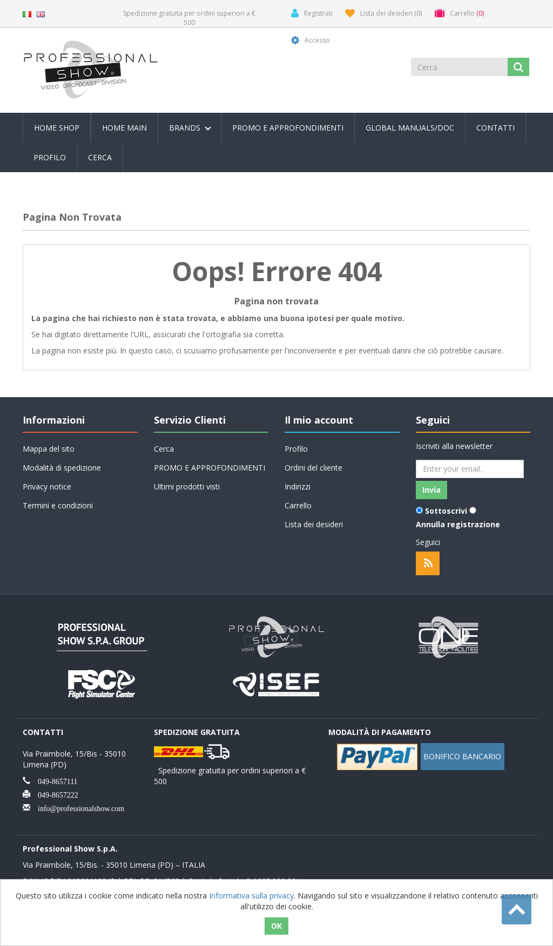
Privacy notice (47, 486)
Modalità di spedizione (62, 467)
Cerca (100, 157)
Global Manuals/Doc (410, 127)
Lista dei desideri (314, 524)
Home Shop (56, 127)
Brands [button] (190, 127)
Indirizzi (298, 486)
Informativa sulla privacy (251, 895)
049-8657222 (54, 794)
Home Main (124, 127)
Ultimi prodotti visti (187, 486)
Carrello (298, 505)
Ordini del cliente (313, 467)
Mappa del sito (49, 449)
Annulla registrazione (458, 524)
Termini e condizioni (58, 505)
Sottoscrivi (446, 511)
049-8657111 (54, 780)
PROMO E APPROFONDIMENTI (287, 127)
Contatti (495, 127)
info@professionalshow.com (77, 807)
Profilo (49, 157)
